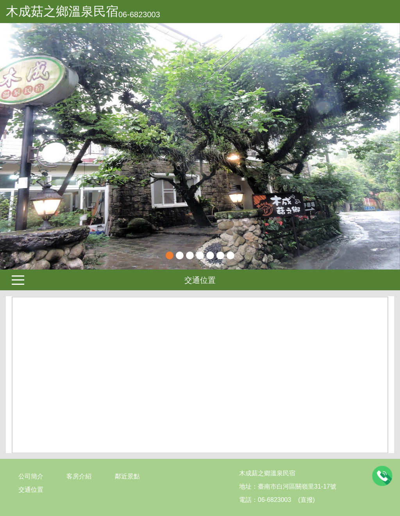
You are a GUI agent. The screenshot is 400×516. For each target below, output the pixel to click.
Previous (13, 146)
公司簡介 (30, 476)
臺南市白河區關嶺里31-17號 (297, 486)
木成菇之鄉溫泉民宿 (62, 11)
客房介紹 (78, 476)
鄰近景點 (127, 476)
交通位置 (200, 280)
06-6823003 (139, 14)
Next (386, 146)
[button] (30, 146)
